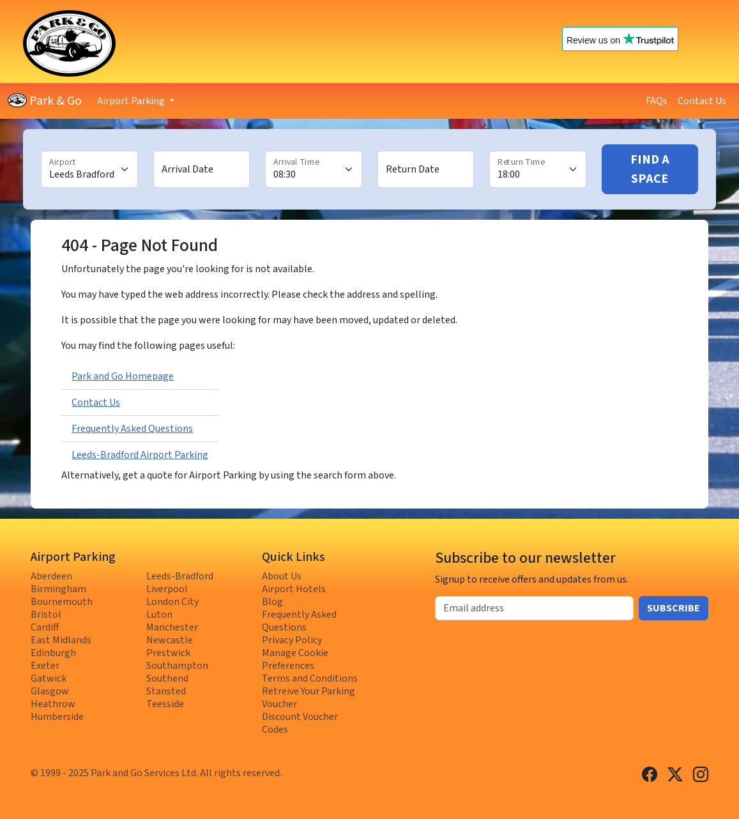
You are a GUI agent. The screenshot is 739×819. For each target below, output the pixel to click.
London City (172, 601)
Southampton (177, 665)
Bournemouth (62, 601)
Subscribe (673, 608)
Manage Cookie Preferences (295, 659)
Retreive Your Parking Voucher (308, 697)
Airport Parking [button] (132, 101)
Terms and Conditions (310, 678)
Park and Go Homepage (123, 376)
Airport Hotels (294, 589)
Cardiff (45, 627)
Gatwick (48, 678)
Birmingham (58, 589)
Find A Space (649, 169)
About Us (281, 576)
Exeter (45, 665)
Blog (272, 601)
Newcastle (169, 640)
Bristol (46, 614)
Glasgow (50, 691)
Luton (159, 614)
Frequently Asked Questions (132, 429)
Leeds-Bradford (179, 576)
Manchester (172, 627)
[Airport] (89, 169)
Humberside (57, 716)
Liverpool (167, 589)
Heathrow (53, 704)
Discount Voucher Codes (300, 723)
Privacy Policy (292, 640)
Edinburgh (53, 653)
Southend (167, 678)
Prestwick (168, 653)
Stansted (166, 691)
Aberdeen (51, 576)
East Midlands (61, 640)
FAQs (656, 101)
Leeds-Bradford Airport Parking (140, 455)
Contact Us (702, 101)
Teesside (165, 704)
